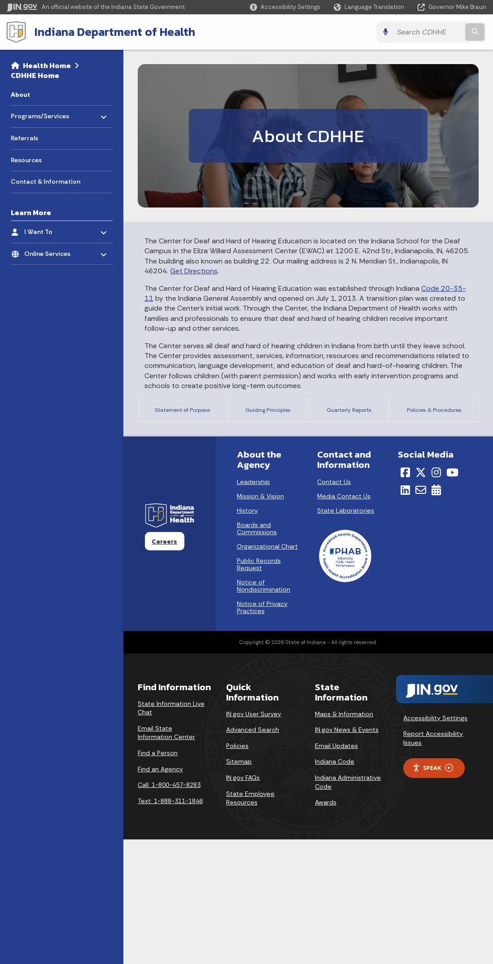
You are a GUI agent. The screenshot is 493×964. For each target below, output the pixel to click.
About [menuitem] (20, 95)
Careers (164, 666)
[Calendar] (436, 614)
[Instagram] (436, 597)
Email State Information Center (166, 857)
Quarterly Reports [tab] (349, 412)
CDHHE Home (35, 75)
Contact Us (334, 606)
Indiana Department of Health (115, 31)
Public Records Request (259, 688)
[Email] (420, 614)
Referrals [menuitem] (24, 138)
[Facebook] (405, 597)
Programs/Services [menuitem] (40, 114)
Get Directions (194, 271)
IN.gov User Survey (253, 838)
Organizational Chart (267, 671)
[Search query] (428, 32)
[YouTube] (452, 597)
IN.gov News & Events (347, 854)
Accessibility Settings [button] (435, 843)
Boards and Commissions (257, 653)
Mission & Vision (260, 621)
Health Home (47, 65)
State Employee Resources (250, 922)
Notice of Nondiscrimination (263, 710)
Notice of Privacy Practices (262, 731)
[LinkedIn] (405, 614)
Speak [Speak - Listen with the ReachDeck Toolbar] (432, 892)
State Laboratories (345, 635)
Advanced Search (252, 854)
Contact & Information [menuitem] (45, 181)
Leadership (253, 606)
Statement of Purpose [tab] (184, 412)
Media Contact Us (344, 621)
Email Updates (336, 870)
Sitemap (239, 886)
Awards (325, 927)
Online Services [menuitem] (50, 251)
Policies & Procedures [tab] (434, 412)
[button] (285, 7)
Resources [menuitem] (26, 160)
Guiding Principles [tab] (270, 412)
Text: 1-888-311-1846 (170, 925)
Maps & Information (344, 838)
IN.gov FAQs (243, 902)
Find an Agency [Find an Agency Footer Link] (160, 894)
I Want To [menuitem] (50, 230)
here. (205, 523)
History (247, 635)
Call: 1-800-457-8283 (169, 910)
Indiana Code (334, 886)
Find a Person (158, 877)
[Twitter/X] (420, 597)
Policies (237, 870)
